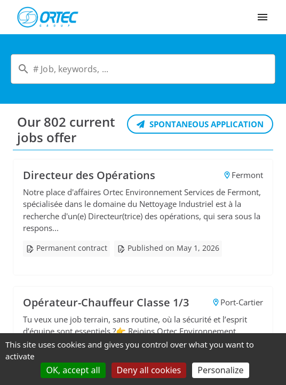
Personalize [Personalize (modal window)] (220, 370)
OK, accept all (73, 370)
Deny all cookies (149, 370)
